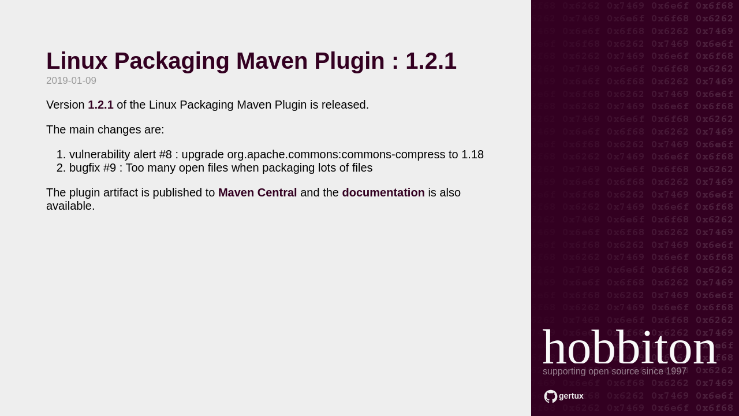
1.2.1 (100, 104)
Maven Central (257, 192)
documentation (383, 192)
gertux (571, 395)
